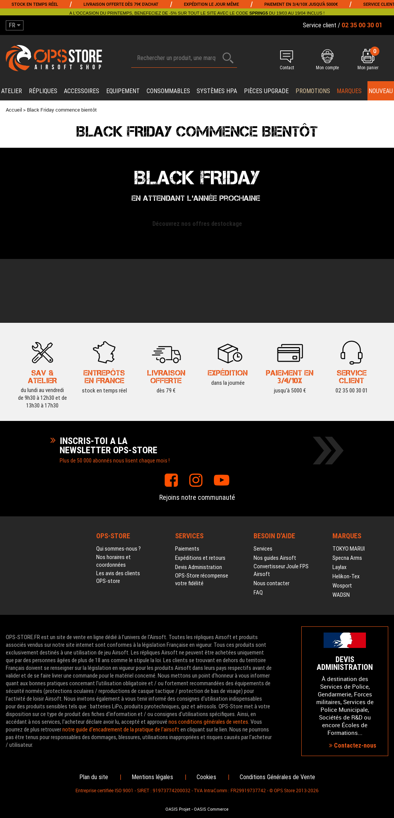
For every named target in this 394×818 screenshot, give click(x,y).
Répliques (43, 91)
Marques (349, 91)
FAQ (258, 592)
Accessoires (81, 91)
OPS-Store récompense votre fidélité (201, 579)
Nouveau (381, 91)
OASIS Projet (177, 809)
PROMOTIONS (313, 91)
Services (263, 548)
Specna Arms (347, 557)
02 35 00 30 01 (352, 375)
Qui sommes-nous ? (118, 548)
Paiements (187, 548)
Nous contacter (271, 583)
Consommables (168, 91)
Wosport (342, 585)
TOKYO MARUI (348, 548)
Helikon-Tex (346, 576)
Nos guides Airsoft (275, 557)
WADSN (341, 594)
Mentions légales (152, 777)
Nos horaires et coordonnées (113, 561)
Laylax (339, 567)
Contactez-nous (352, 745)
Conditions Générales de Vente (277, 777)
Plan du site (93, 777)
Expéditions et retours (200, 557)
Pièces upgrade (266, 91)
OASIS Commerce (211, 809)
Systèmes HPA (217, 91)
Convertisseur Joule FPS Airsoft (281, 570)
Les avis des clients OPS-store (118, 577)
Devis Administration (198, 567)
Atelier (11, 91)
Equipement (123, 91)
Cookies (206, 777)
